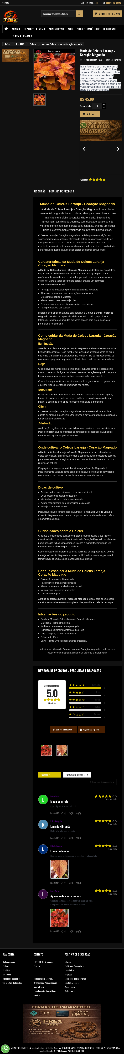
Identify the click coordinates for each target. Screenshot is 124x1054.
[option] (101, 147)
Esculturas (109, 29)
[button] (83, 147)
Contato (5, 2)
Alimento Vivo (56, 29)
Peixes (80, 29)
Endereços (6, 974)
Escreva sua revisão (62, 729)
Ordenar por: (95, 782)
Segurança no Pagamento (75, 978)
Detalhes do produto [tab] (61, 191)
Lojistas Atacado (71, 982)
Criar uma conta (113, 2)
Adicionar (89, 114)
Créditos (6, 970)
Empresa (68, 974)
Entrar (99, 2)
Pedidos (5, 966)
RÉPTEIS (28, 29)
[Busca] (62, 13)
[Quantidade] (97, 106)
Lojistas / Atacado (22, 36)
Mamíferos (93, 29)
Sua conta (8, 954)
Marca (109, 59)
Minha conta (69, 991)
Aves (70, 29)
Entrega (67, 962)
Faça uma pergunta (89, 729)
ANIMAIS (16, 29)
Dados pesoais (8, 962)
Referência (85, 59)
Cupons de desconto (11, 978)
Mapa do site (69, 987)
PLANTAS (40, 29)
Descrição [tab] (39, 191)
